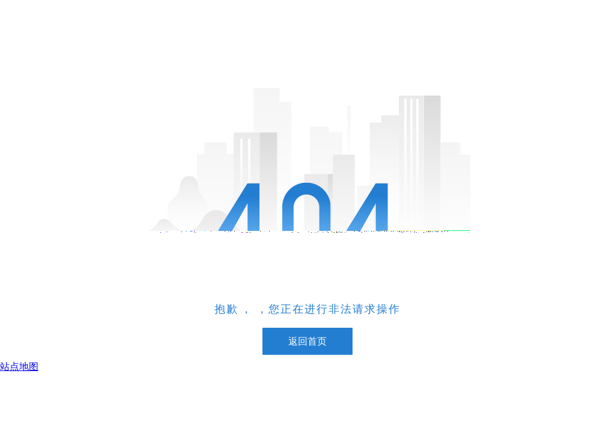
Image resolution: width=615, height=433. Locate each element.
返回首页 (307, 341)
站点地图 (19, 366)
